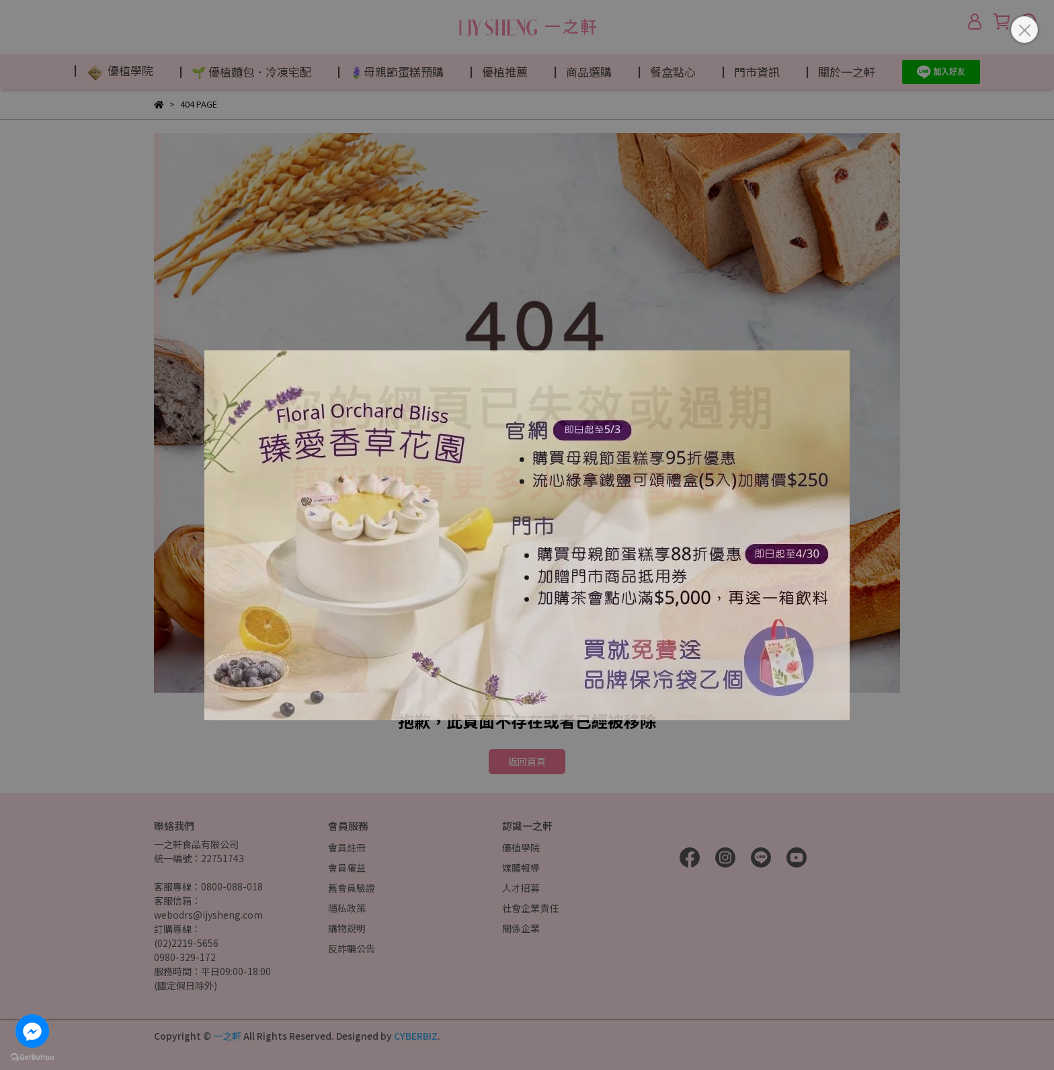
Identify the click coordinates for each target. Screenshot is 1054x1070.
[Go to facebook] (32, 1031)
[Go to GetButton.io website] (32, 1057)
